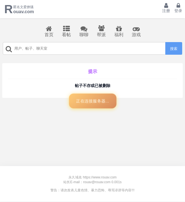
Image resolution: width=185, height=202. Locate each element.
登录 (178, 8)
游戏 (136, 31)
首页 (49, 31)
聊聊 (83, 31)
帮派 (101, 31)
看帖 (66, 31)
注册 (166, 8)
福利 (118, 31)
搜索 (173, 49)
